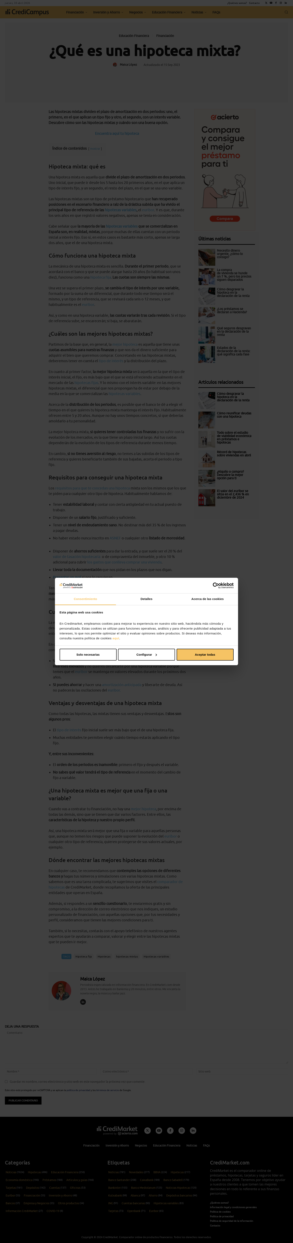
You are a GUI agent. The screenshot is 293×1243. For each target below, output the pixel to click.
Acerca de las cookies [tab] (207, 599)
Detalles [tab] (146, 599)
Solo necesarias (87, 654)
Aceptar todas (205, 654)
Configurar (146, 654)
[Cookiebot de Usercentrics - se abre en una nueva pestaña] (216, 585)
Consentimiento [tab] (85, 599)
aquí (116, 638)
